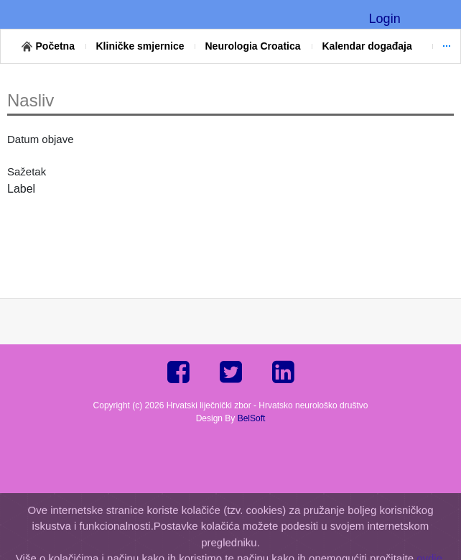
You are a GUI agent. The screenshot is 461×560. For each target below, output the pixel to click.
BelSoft (252, 418)
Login (385, 19)
